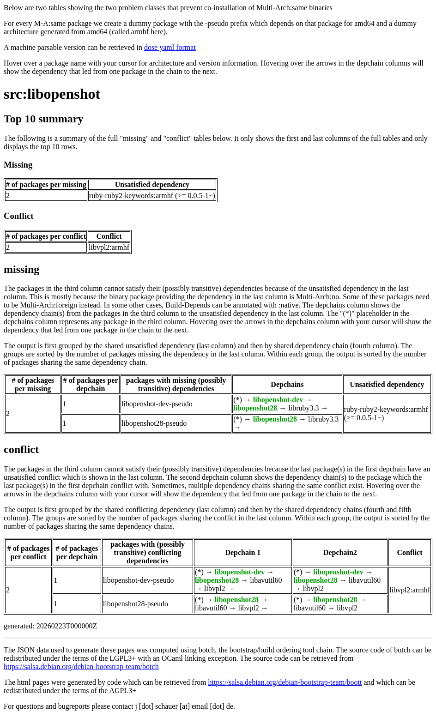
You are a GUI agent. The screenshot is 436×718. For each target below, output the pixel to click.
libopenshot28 (255, 408)
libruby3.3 (303, 408)
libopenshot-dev (278, 400)
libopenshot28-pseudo (154, 423)
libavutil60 (266, 580)
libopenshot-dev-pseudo (157, 404)
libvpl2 (214, 588)
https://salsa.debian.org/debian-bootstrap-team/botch (81, 666)
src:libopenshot (52, 93)
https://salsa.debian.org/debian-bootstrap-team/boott (285, 682)
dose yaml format (170, 47)
